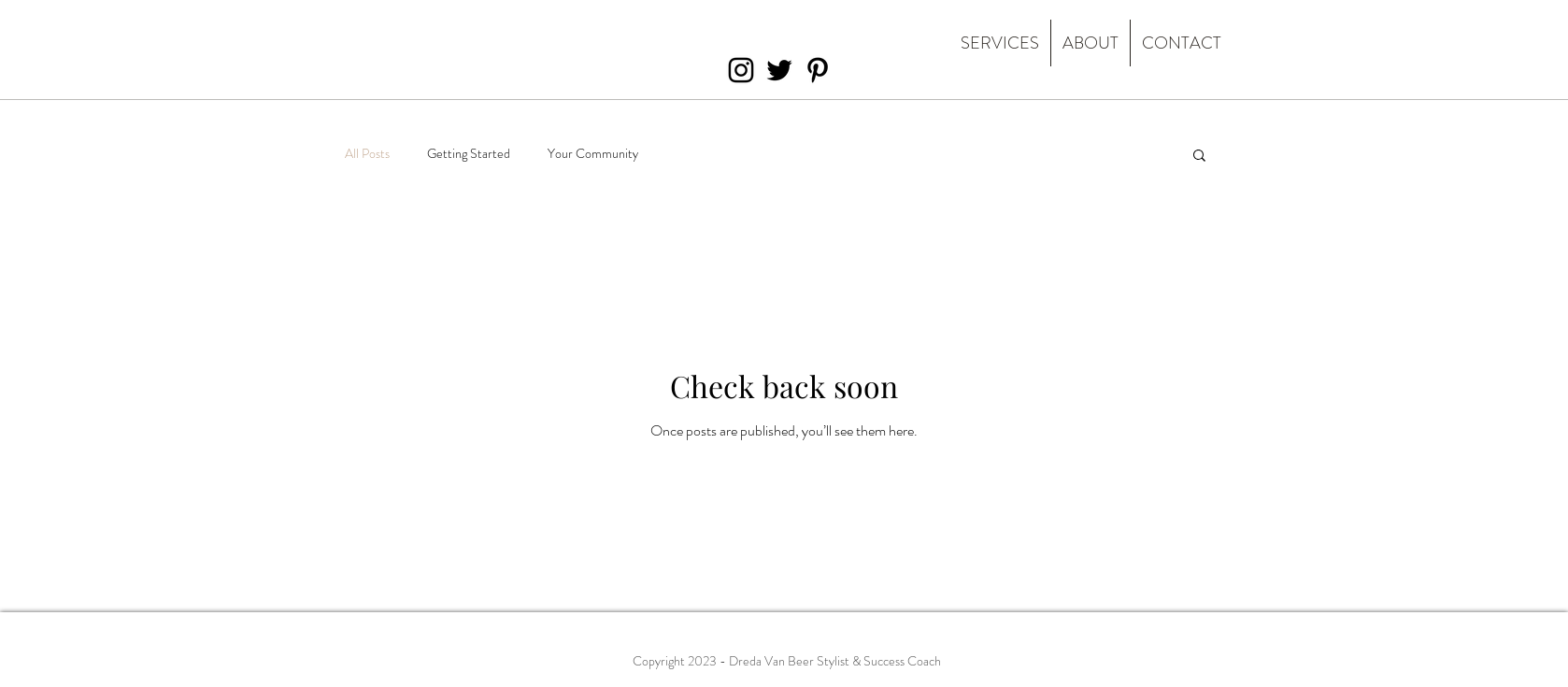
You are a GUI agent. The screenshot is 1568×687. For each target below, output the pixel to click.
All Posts (367, 154)
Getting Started (468, 154)
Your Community (593, 154)
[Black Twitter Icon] (779, 70)
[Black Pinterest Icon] (817, 70)
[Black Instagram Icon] (741, 70)
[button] (1199, 156)
